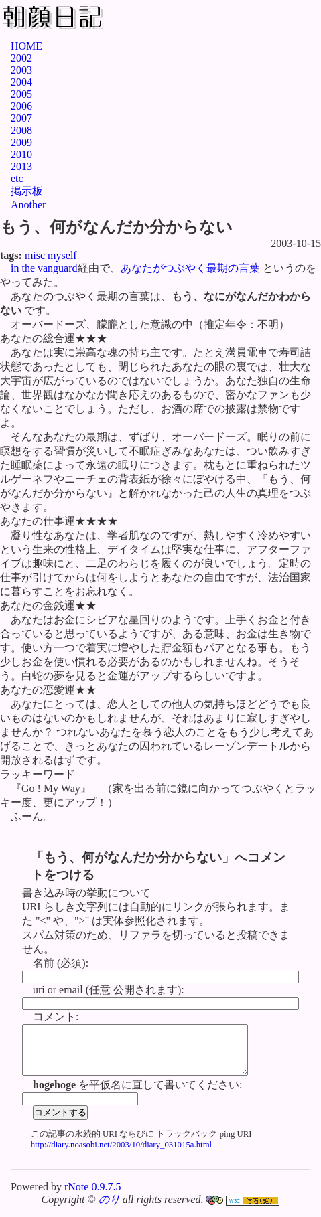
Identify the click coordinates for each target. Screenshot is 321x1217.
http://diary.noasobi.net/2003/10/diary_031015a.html (121, 1154)
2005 (21, 94)
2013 (21, 166)
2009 (21, 142)
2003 (21, 70)
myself (62, 255)
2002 (21, 58)
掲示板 (27, 191)
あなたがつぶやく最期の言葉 (190, 268)
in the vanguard (44, 268)
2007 (21, 118)
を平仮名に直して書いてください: (137, 1095)
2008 (21, 130)
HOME (26, 46)
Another (28, 204)
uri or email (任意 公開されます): (108, 989)
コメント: (55, 1016)
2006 (21, 106)
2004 (21, 82)
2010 (21, 154)
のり (109, 1209)
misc (35, 255)
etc (17, 178)
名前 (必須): (60, 963)
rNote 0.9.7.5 (92, 1196)
